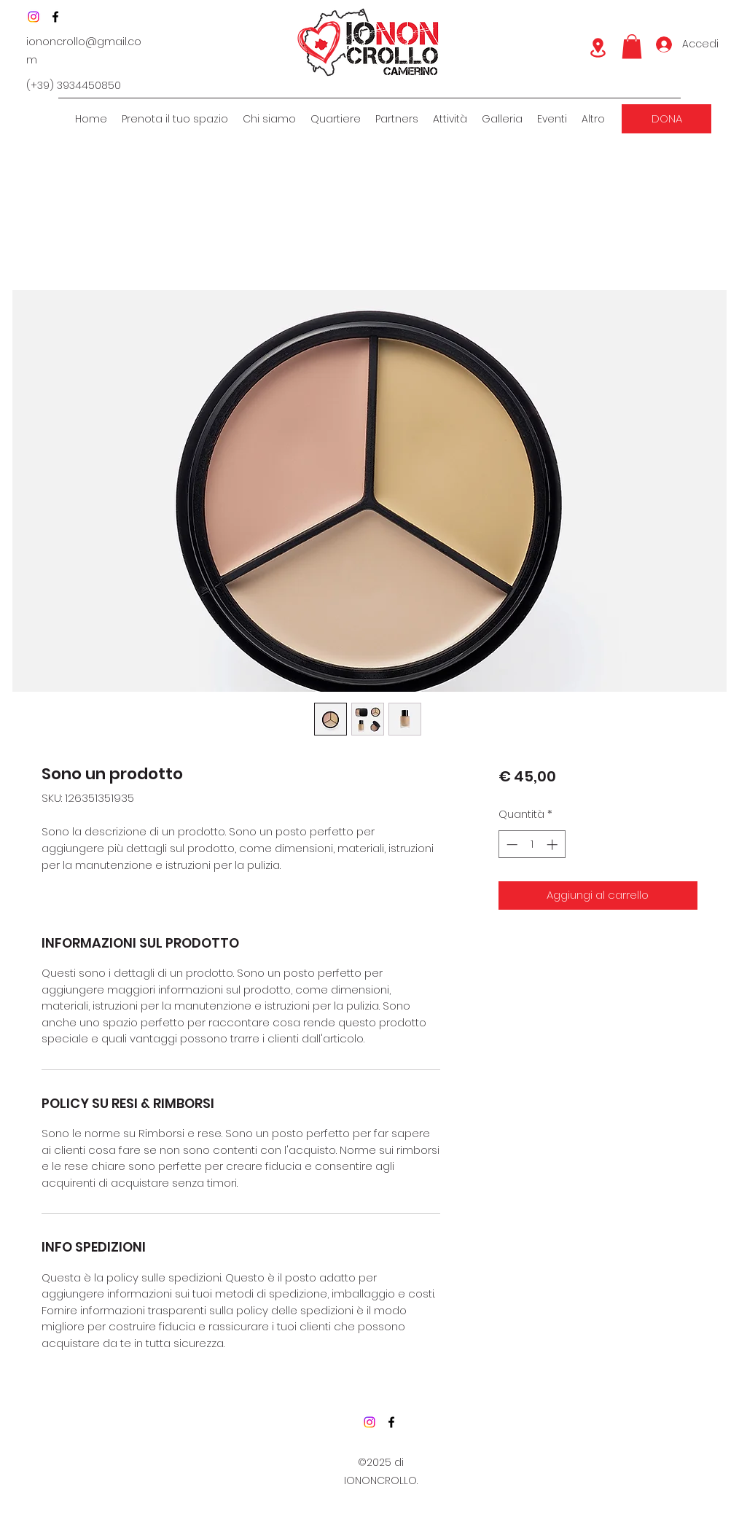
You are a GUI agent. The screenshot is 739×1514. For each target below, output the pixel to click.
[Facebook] (55, 16)
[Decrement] (510, 844)
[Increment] (553, 844)
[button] (632, 46)
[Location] (597, 47)
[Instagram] (33, 16)
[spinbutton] (532, 844)
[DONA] (666, 118)
